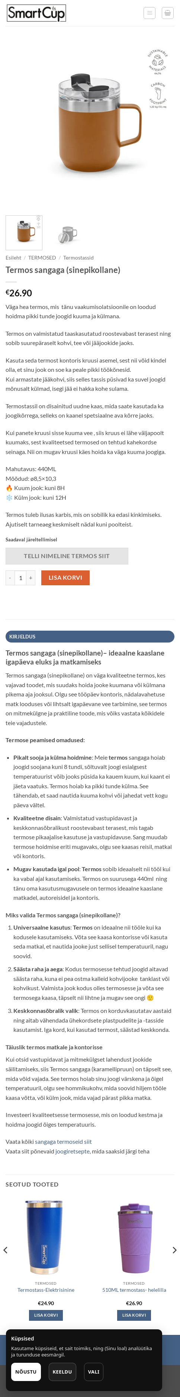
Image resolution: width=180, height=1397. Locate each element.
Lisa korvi (66, 577)
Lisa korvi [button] (46, 1315)
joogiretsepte (72, 1151)
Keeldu (62, 1371)
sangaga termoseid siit (63, 1141)
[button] (149, 13)
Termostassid (78, 258)
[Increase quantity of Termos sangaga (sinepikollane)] (30, 577)
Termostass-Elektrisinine (45, 1290)
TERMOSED (42, 258)
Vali (94, 1371)
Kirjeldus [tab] (22, 637)
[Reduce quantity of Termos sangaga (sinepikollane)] (10, 577)
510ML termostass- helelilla (134, 1290)
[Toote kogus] (20, 577)
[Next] (174, 1264)
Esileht (13, 258)
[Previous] (5, 1264)
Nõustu (26, 1371)
